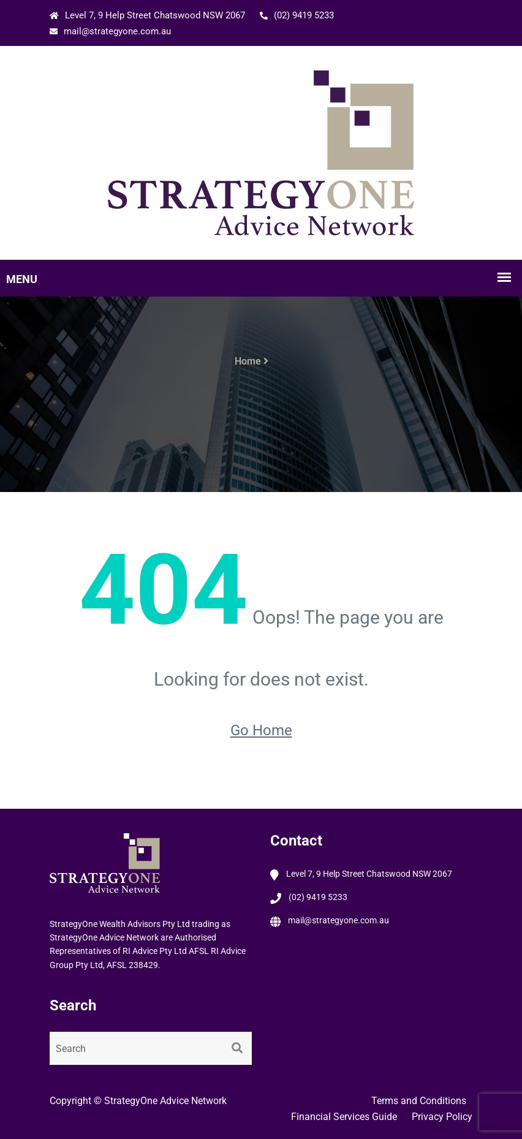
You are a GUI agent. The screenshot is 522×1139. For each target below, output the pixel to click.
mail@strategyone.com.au (110, 31)
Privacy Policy (442, 1116)
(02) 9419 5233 (297, 15)
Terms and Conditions (418, 1101)
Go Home (261, 730)
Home (248, 361)
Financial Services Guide (344, 1116)
